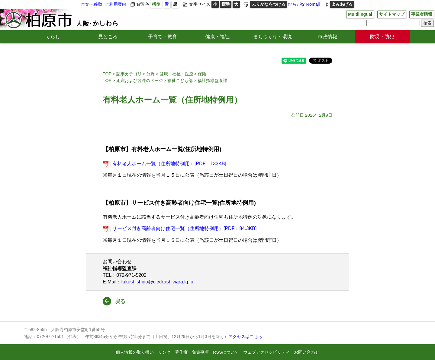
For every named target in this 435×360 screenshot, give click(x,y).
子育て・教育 (162, 36)
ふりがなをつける (268, 4)
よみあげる (342, 4)
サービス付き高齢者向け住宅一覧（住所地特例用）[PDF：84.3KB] (184, 228)
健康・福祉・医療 (176, 73)
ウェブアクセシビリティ (266, 352)
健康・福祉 (217, 36)
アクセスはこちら (245, 336)
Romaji (313, 4)
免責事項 (200, 352)
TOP (107, 73)
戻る (120, 301)
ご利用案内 (115, 4)
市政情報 (327, 36)
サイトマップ (391, 14)
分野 (150, 73)
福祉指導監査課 (212, 80)
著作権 (181, 352)
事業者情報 (421, 14)
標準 (156, 4)
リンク (164, 352)
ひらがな (296, 4)
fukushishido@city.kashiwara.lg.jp (157, 281)
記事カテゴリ (129, 73)
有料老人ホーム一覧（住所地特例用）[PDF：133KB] (169, 163)
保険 (202, 73)
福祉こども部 (180, 80)
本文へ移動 (91, 4)
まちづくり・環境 (272, 36)
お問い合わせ (306, 352)
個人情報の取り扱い (135, 352)
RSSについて (226, 352)
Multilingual (360, 14)
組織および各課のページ (139, 80)
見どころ (108, 36)
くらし (53, 36)
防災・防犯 (382, 36)
